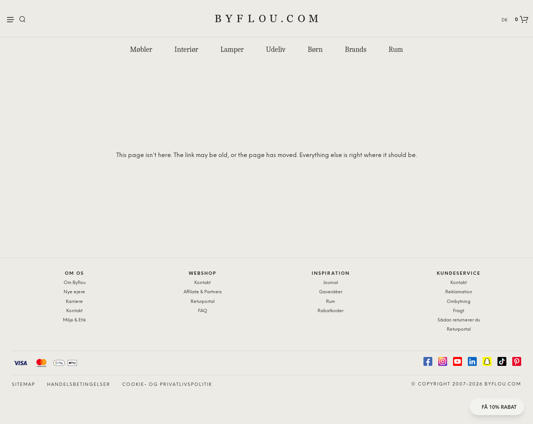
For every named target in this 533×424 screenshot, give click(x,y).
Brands (355, 49)
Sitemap (23, 384)
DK (504, 20)
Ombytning (458, 301)
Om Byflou (75, 282)
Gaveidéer (330, 292)
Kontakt (74, 310)
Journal (330, 282)
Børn (315, 49)
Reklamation (458, 292)
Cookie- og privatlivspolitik (167, 384)
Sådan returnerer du (459, 320)
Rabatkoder (330, 310)
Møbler (141, 49)
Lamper (232, 49)
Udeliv (275, 49)
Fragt (458, 310)
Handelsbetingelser (78, 384)
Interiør (186, 49)
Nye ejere (74, 292)
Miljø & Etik (74, 320)
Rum (396, 49)
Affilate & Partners (203, 292)
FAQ (202, 310)
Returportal (203, 301)
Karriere (74, 301)
